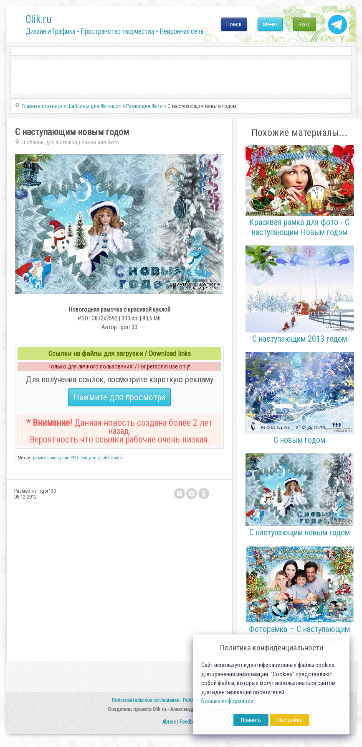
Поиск (234, 24)
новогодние (58, 457)
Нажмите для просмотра (119, 397)
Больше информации (227, 701)
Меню (270, 24)
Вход (305, 24)
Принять (251, 720)
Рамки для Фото (100, 142)
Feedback (190, 722)
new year (88, 457)
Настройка (290, 720)
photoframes (110, 457)
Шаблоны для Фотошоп (49, 142)
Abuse (169, 722)
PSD (74, 457)
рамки (39, 457)
